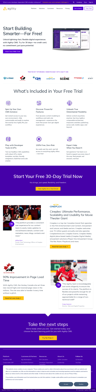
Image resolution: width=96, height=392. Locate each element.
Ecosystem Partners (27, 362)
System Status (6, 390)
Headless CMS (7, 359)
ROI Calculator (43, 359)
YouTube (78, 362)
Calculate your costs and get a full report (55, 2)
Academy (79, 2)
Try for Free (48, 338)
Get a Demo (78, 8)
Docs (85, 2)
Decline (81, 384)
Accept (66, 384)
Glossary (37, 390)
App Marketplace (26, 359)
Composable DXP (8, 362)
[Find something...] (73, 2)
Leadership (60, 362)
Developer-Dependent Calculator (46, 363)
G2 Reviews (79, 359)
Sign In (91, 2)
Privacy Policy (73, 373)
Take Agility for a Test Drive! (48, 189)
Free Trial (89, 8)
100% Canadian (62, 359)
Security (30, 390)
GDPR (24, 390)
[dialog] (47, 377)
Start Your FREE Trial (12, 51)
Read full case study (60, 247)
